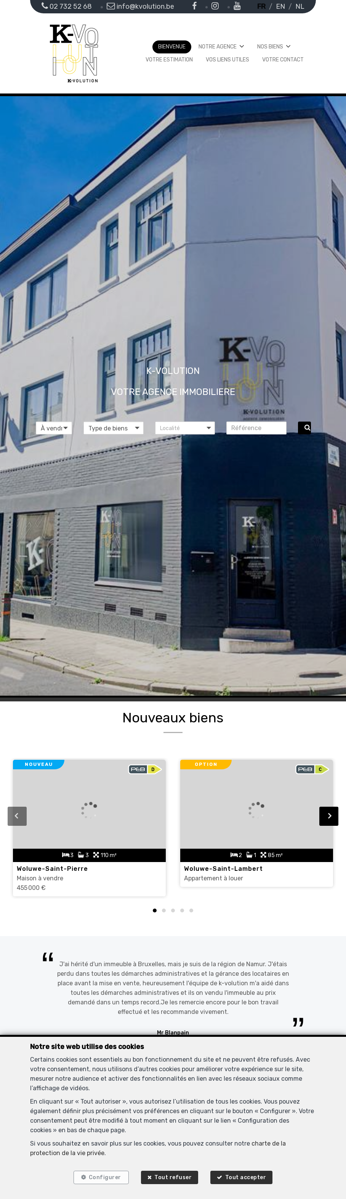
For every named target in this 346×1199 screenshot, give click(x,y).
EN (280, 6)
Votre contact (283, 59)
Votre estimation (169, 59)
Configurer (104, 1177)
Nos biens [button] (270, 47)
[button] (185, 427)
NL (299, 6)
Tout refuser (173, 1177)
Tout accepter (246, 1177)
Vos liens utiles (227, 59)
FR (261, 6)
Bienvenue (172, 47)
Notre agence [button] (218, 47)
